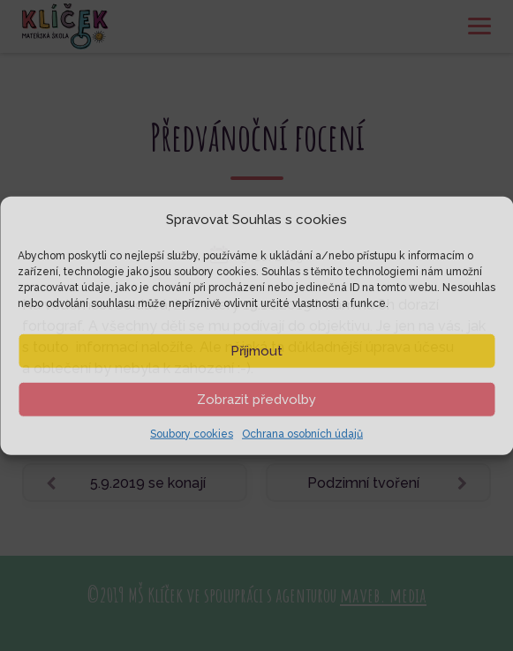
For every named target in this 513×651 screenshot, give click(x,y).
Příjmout (256, 350)
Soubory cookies (191, 433)
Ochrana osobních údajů (302, 433)
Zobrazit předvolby (256, 399)
